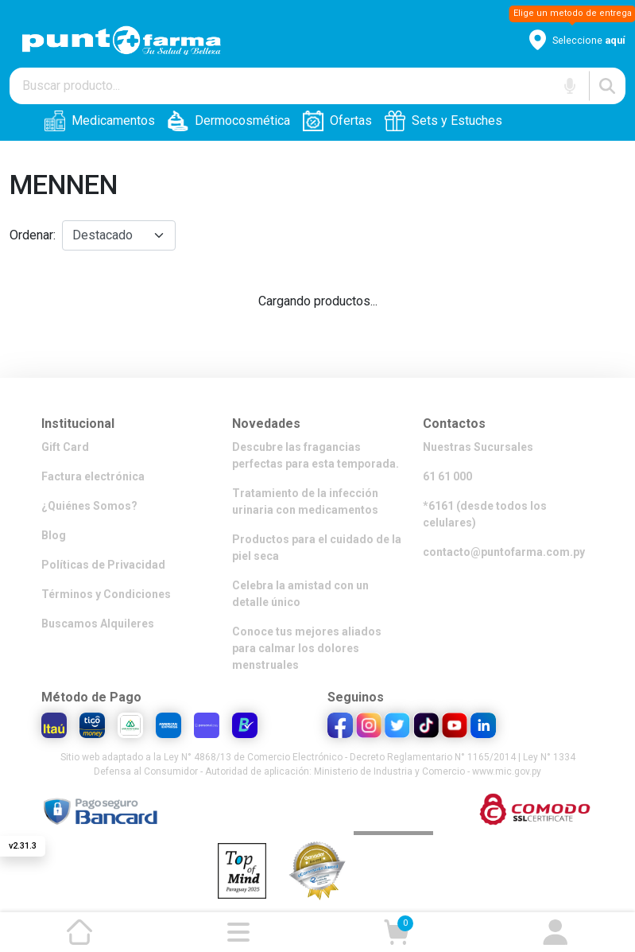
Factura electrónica (93, 476)
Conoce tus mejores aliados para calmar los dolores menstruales (306, 648)
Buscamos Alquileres (97, 623)
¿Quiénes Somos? (89, 505)
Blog (53, 535)
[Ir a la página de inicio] (79, 932)
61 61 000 (447, 476)
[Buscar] (607, 86)
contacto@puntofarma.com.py (504, 552)
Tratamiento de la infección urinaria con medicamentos (305, 501)
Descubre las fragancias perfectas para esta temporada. (315, 455)
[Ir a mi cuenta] (555, 932)
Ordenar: (33, 235)
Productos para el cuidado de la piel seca (316, 547)
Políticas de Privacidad (103, 564)
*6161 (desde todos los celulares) (485, 514)
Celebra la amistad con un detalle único (300, 593)
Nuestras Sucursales (478, 447)
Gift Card (65, 447)
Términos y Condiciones (106, 594)
